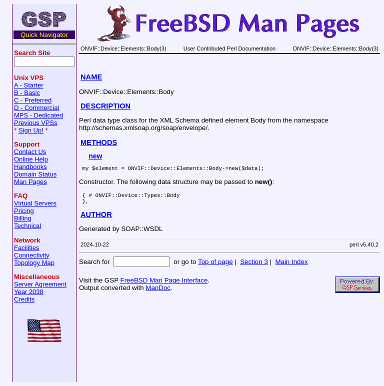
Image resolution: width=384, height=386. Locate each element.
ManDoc (158, 292)
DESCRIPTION (105, 106)
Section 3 (254, 266)
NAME (91, 77)
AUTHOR (96, 219)
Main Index (291, 266)
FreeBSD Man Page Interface (164, 284)
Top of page (215, 266)
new (95, 156)
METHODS (98, 142)
